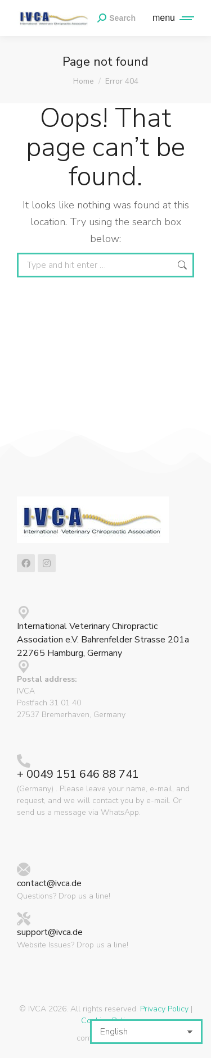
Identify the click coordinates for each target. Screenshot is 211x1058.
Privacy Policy (164, 1009)
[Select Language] (146, 1031)
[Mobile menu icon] (170, 18)
